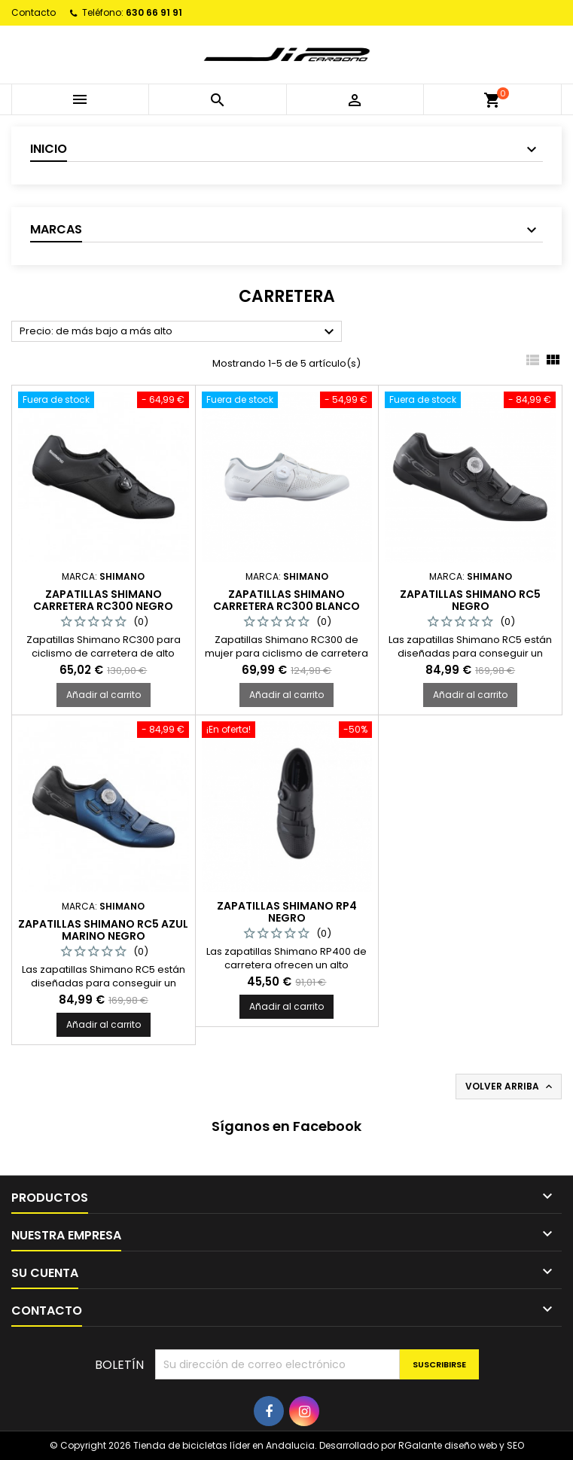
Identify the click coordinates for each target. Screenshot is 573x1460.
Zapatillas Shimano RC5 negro (470, 600)
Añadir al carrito (103, 694)
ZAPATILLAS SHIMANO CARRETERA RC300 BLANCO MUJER (286, 606)
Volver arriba (510, 1086)
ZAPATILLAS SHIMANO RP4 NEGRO (287, 911)
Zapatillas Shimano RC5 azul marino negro (103, 929)
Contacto (33, 12)
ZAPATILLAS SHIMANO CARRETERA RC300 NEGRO (103, 600)
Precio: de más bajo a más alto (179, 332)
